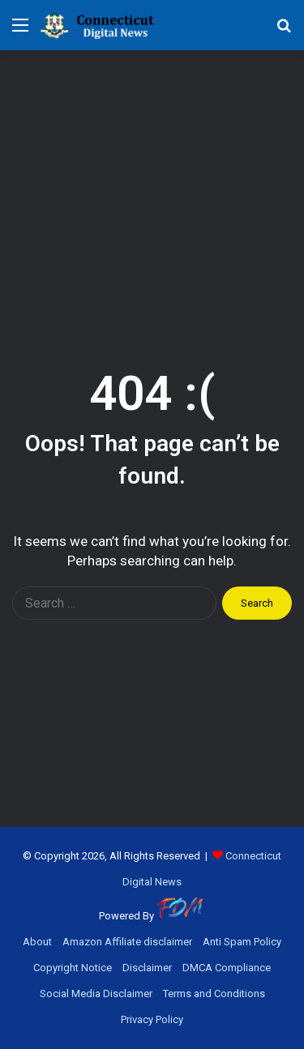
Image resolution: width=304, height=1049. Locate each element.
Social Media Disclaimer (96, 993)
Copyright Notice (72, 968)
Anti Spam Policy (242, 942)
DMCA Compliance (226, 968)
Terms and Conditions (214, 993)
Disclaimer (147, 968)
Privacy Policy (152, 1019)
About (37, 942)
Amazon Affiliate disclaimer (127, 942)
